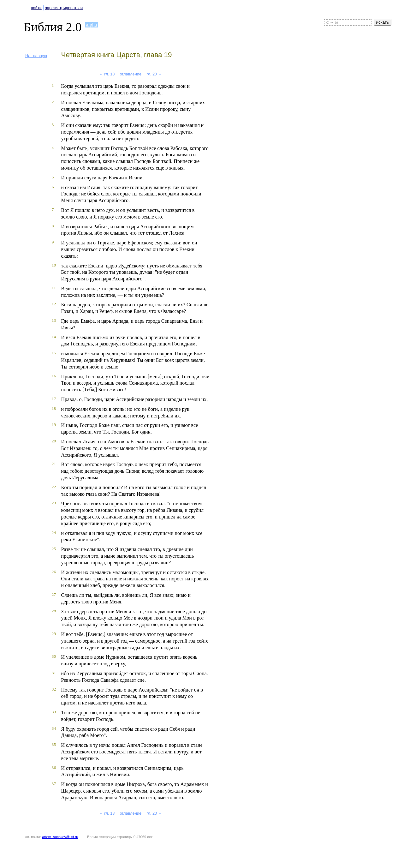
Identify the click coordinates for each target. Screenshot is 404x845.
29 (54, 633)
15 (54, 353)
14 (54, 336)
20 (54, 441)
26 (54, 571)
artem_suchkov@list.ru (60, 837)
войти (36, 7)
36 (54, 767)
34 (54, 728)
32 (54, 689)
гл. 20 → (154, 74)
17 (54, 398)
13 (54, 320)
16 (54, 376)
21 (54, 463)
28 (54, 610)
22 (54, 486)
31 (54, 672)
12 (54, 304)
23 (54, 502)
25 (54, 548)
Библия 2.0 (53, 27)
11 (54, 287)
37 (54, 783)
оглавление (130, 74)
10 (54, 265)
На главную (36, 55)
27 (54, 594)
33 (54, 712)
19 (54, 424)
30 (54, 656)
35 (54, 744)
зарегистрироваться (64, 7)
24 (54, 532)
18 (54, 408)
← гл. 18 (107, 74)
